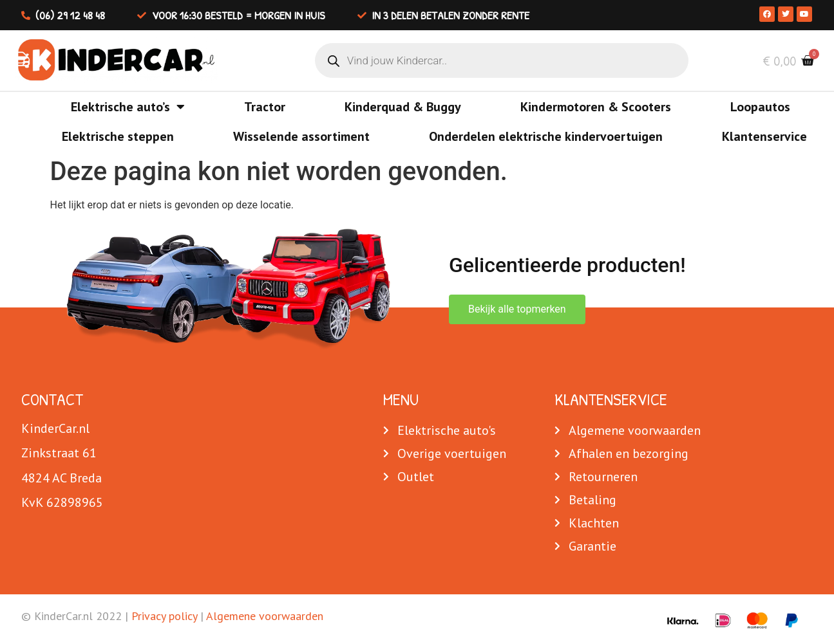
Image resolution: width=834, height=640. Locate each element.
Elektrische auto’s (128, 107)
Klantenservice (764, 136)
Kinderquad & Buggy (403, 106)
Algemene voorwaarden (264, 615)
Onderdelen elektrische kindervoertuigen (546, 136)
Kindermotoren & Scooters (595, 106)
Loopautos (760, 106)
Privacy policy (164, 615)
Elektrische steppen (118, 136)
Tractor (264, 106)
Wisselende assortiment (301, 136)
